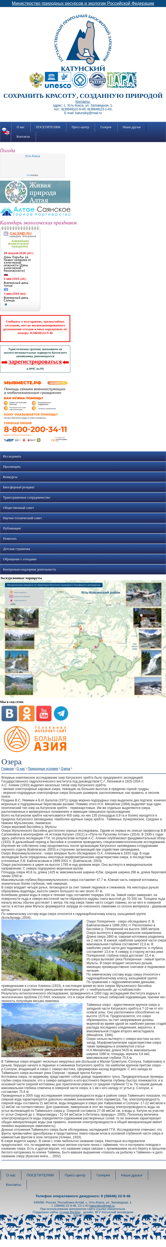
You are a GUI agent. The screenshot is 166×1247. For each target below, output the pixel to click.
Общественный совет (18, 508)
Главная (7, 769)
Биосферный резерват (19, 487)
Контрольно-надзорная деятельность (29, 569)
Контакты (23, 136)
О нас (21, 127)
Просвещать (12, 467)
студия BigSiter (70, 1212)
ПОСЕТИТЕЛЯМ (48, 127)
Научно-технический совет (22, 518)
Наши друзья (132, 127)
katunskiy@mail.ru (102, 1205)
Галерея (105, 127)
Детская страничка (16, 549)
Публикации (12, 528)
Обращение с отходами (19, 559)
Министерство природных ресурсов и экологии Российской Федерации (83, 3)
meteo (32, 175)
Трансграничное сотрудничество (26, 497)
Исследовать (12, 456)
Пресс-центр (80, 127)
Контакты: (82, 102)
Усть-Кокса (32, 156)
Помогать (10, 538)
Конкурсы (10, 477)
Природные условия (43, 769)
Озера (65, 769)
